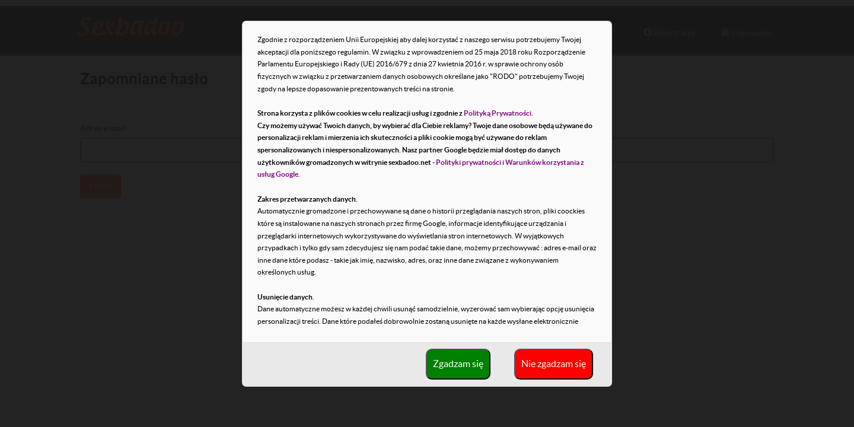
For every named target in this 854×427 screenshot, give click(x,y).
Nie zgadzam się (553, 363)
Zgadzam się (458, 363)
